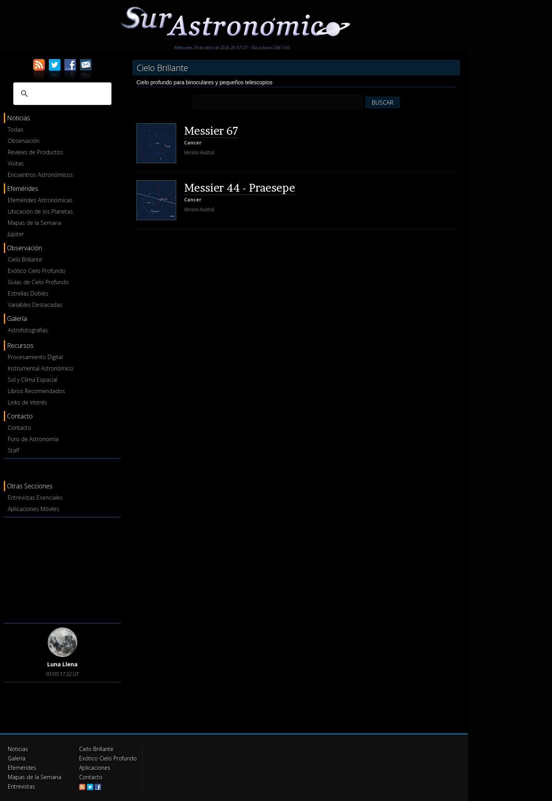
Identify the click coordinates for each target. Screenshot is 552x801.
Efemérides (22, 767)
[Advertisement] (62, 569)
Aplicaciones (94, 767)
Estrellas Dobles (28, 293)
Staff (13, 450)
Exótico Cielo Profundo (36, 270)
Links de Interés (27, 402)
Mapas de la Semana (34, 222)
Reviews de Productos (35, 152)
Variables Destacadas (35, 304)
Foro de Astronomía (33, 439)
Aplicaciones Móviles (33, 509)
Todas (15, 129)
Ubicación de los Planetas (40, 211)
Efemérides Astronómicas (40, 200)
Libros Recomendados (36, 391)
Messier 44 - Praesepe (239, 187)
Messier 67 (211, 130)
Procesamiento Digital (35, 357)
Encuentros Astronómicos (40, 174)
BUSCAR (382, 102)
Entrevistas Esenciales (35, 497)
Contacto (19, 427)
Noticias (18, 749)
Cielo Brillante (25, 259)
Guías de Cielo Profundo (38, 282)
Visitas (16, 163)
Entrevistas (21, 786)
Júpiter (16, 234)
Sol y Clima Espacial (32, 379)
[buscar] (61, 93)
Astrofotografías (28, 330)
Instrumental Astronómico (40, 368)
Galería (16, 758)
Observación (23, 140)
